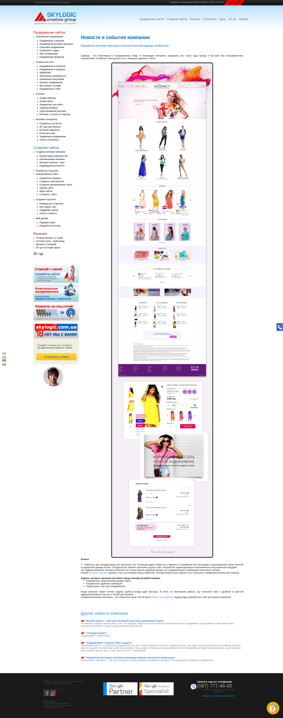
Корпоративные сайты (47, 174)
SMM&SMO (45, 72)
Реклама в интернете (46, 119)
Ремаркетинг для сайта (51, 104)
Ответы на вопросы (49, 140)
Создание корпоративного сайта (56, 184)
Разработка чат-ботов (50, 123)
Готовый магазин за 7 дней (49, 238)
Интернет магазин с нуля (52, 162)
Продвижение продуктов (52, 57)
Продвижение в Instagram (52, 69)
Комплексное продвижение (49, 36)
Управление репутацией (52, 79)
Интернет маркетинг (50, 130)
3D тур (232, 19)
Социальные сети (45, 62)
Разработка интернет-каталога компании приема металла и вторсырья (128, 657)
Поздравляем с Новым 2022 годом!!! (106, 642)
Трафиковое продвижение (53, 136)
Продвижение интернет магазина (56, 44)
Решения (39, 2)
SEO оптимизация (49, 53)
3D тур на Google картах (48, 247)
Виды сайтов (46, 191)
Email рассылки (47, 133)
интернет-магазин (98, 572)
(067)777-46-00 (217, 2)
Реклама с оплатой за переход (55, 114)
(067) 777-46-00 (214, 686)
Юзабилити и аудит (49, 50)
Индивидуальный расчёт (52, 165)
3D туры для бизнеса (50, 127)
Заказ (222, 19)
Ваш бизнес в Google (50, 85)
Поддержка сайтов (49, 210)
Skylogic (243, 19)
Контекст (40, 94)
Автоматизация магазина (52, 159)
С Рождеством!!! (93, 633)
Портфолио (210, 19)
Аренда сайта (46, 188)
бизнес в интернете (162, 597)
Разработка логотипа (50, 226)
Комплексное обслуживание (57, 2)
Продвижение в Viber (50, 89)
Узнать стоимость (48, 213)
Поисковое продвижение (52, 47)
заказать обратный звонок (218, 695)
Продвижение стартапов (52, 40)
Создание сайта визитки (52, 181)
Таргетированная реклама (53, 111)
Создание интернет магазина (50, 152)
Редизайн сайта (47, 222)
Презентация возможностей (54, 156)
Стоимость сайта (48, 194)
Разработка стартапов (47, 171)
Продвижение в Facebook (52, 66)
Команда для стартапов (51, 203)
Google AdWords (48, 98)
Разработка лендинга (50, 178)
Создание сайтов (177, 19)
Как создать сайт (48, 207)
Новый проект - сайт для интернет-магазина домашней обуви (122, 620)
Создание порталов (46, 199)
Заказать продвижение (51, 82)
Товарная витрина (49, 108)
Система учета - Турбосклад (50, 241)
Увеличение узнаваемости (53, 76)
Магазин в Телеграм (46, 244)
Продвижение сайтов (152, 19)
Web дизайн (42, 218)
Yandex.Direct (46, 101)
